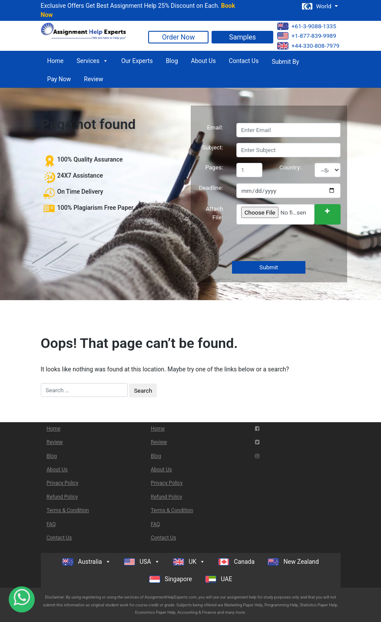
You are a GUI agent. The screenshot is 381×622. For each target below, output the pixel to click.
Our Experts (137, 60)
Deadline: (211, 187)
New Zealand (293, 562)
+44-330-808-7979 (308, 46)
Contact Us (244, 60)
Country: (290, 167)
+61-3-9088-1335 (306, 26)
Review (93, 79)
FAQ (51, 524)
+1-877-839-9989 (306, 36)
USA (142, 561)
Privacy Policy (62, 483)
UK (189, 561)
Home (55, 60)
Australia (86, 561)
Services (92, 60)
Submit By (285, 61)
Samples (242, 37)
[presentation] (301, 244)
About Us (203, 60)
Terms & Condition (67, 510)
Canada (236, 562)
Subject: (212, 147)
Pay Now (59, 79)
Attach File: (214, 213)
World (317, 6)
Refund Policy (62, 497)
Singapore (170, 579)
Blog (172, 60)
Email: (215, 127)
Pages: (214, 167)
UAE (218, 579)
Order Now (178, 37)
